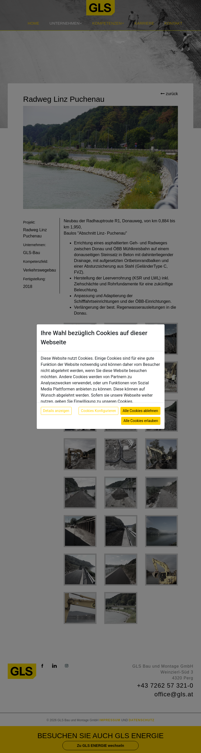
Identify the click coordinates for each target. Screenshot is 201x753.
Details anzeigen (56, 411)
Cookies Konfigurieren (98, 411)
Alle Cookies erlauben (140, 421)
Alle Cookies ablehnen (140, 411)
